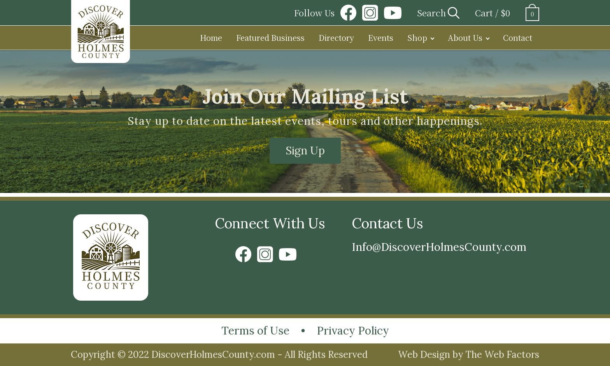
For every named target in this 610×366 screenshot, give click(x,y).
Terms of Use (255, 331)
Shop (417, 37)
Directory (336, 37)
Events (380, 37)
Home (211, 37)
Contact (517, 37)
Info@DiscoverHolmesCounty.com (439, 247)
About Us (465, 37)
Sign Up (305, 151)
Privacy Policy (353, 331)
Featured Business (270, 37)
